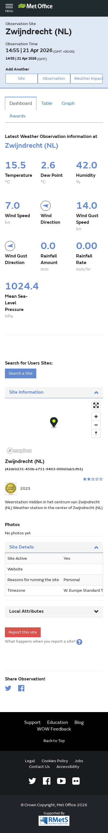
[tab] (54, 392)
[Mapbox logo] (19, 450)
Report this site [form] (23, 632)
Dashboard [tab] (21, 103)
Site (21, 78)
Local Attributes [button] (54, 611)
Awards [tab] (17, 116)
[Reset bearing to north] (96, 433)
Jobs (79, 760)
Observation (54, 78)
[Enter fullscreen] (96, 405)
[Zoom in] (96, 416)
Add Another (17, 69)
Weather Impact (88, 78)
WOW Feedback (54, 729)
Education (57, 722)
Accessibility (67, 766)
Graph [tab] (68, 103)
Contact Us (39, 766)
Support (32, 722)
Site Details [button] (54, 547)
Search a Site (21, 373)
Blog (79, 722)
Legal (30, 760)
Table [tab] (46, 103)
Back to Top (54, 740)
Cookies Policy (55, 760)
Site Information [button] (54, 392)
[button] (79, 641)
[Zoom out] (96, 425)
